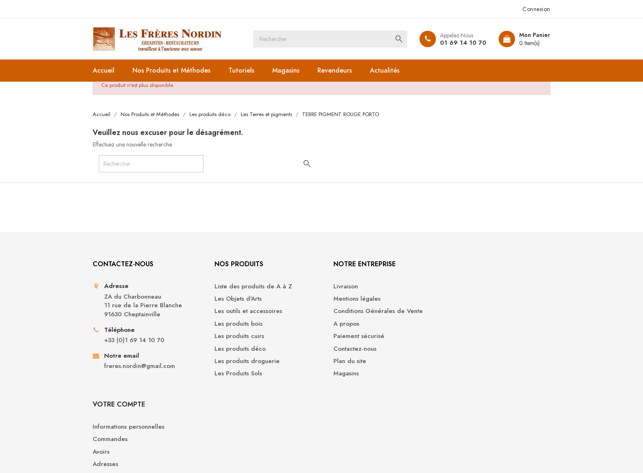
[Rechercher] (330, 39)
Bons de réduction (471, 337)
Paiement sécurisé (353, 337)
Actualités (386, 70)
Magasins (287, 70)
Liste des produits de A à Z (249, 287)
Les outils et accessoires (244, 312)
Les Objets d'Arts (234, 299)
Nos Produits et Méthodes (173, 70)
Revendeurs (336, 70)
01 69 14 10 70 (462, 42)
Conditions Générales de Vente (372, 312)
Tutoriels (242, 70)
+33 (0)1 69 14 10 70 (135, 341)
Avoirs (453, 312)
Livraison (340, 287)
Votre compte (471, 264)
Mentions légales (351, 299)
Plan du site (344, 361)
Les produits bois (235, 324)
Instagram (335, 422)
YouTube (307, 422)
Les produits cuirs (235, 337)
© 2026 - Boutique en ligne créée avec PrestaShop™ (163, 455)
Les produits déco (236, 349)
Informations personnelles (480, 287)
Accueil (105, 70)
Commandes (462, 299)
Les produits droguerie (243, 361)
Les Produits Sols (234, 374)
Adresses (457, 324)
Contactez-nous (349, 349)
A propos (340, 324)
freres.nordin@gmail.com (140, 367)
